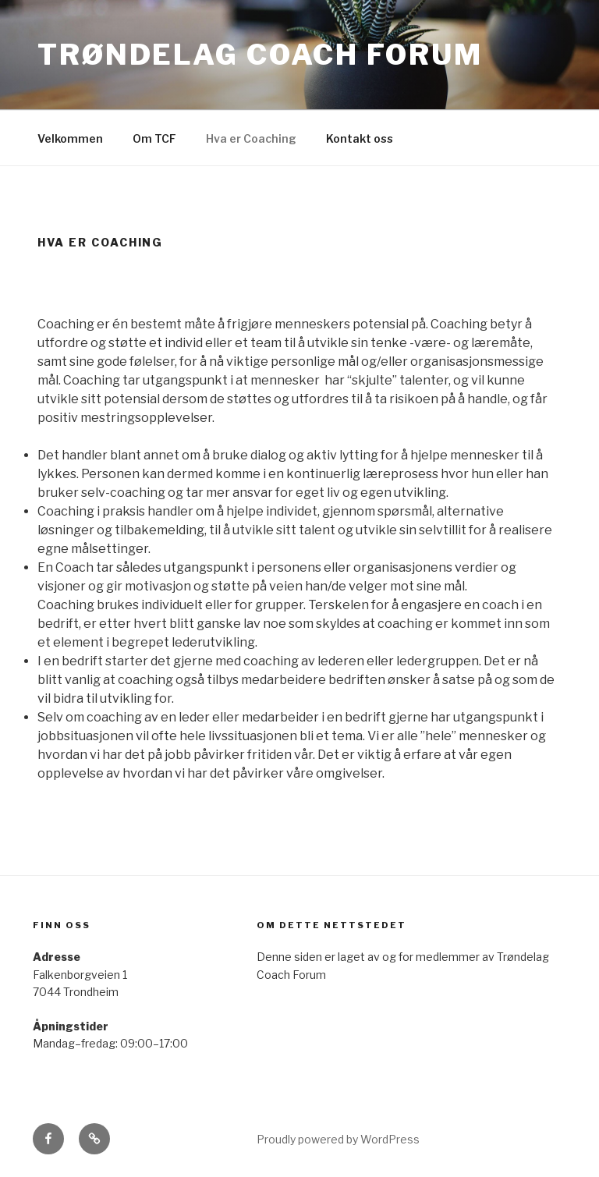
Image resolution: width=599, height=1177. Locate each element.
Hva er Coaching (251, 138)
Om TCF (154, 138)
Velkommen (70, 138)
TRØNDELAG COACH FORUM (259, 54)
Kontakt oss (359, 138)
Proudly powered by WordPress (338, 1139)
